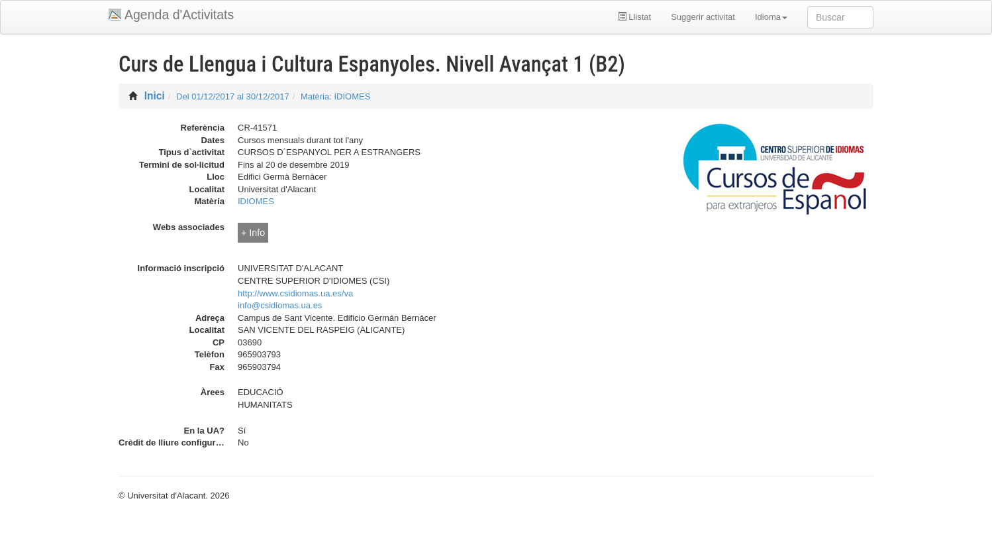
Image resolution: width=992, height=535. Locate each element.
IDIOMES (256, 201)
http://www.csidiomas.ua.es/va (295, 293)
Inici (154, 95)
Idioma (771, 17)
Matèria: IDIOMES (335, 96)
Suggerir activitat (703, 17)
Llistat (635, 17)
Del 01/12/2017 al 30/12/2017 (232, 96)
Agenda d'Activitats (179, 14)
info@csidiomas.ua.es (280, 305)
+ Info (253, 232)
